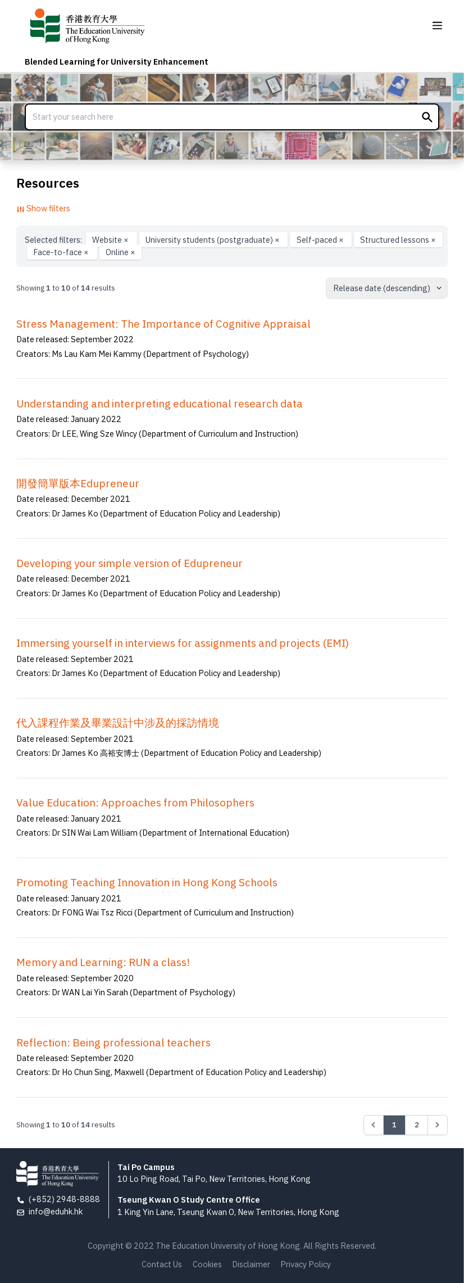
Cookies (207, 1264)
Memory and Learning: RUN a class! (103, 962)
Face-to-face (61, 252)
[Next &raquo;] (437, 1125)
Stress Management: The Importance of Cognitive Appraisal (163, 323)
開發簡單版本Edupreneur (77, 483)
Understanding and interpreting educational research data (159, 403)
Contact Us (162, 1264)
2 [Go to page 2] (417, 1124)
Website (111, 239)
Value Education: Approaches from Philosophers (135, 802)
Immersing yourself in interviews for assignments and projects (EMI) (182, 643)
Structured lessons (398, 239)
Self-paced (321, 239)
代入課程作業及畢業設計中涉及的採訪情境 (117, 722)
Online (120, 252)
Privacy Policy (305, 1264)
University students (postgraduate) (213, 239)
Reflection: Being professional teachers (113, 1042)
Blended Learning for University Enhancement (116, 61)
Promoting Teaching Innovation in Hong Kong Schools (147, 882)
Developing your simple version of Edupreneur (129, 563)
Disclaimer (251, 1264)
